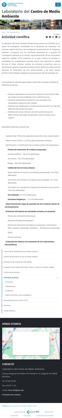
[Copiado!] (59, 37)
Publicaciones (10, 286)
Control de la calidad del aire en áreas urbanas (21, 251)
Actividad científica (11, 278)
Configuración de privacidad (44, 415)
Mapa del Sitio (49, 412)
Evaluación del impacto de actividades (18, 262)
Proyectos (9, 282)
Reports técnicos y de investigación (18, 295)
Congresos (9, 291)
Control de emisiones (12, 272)
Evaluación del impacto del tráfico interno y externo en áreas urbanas (29, 267)
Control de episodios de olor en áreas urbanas (21, 257)
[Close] (58, 5)
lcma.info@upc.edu (16, 390)
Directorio (7, 305)
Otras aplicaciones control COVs (16, 300)
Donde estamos (9, 311)
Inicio (3, 32)
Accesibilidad (14, 415)
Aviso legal (26, 415)
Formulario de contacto (11, 395)
